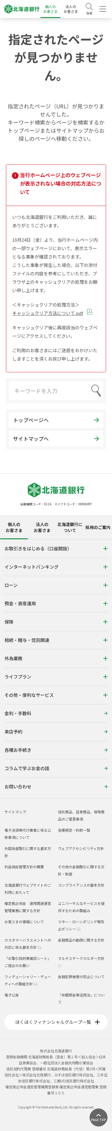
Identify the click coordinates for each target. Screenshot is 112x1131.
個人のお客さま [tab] (14, 527)
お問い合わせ (56, 786)
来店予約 (56, 731)
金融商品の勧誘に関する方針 (81, 939)
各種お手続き (56, 750)
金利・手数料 (56, 713)
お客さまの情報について (24, 921)
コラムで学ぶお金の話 (56, 768)
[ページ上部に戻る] (99, 1117)
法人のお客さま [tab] (42, 527)
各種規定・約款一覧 (74, 830)
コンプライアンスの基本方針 (81, 885)
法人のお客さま (71, 9)
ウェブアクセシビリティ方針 (81, 848)
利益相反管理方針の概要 (24, 866)
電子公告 (11, 994)
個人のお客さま (50, 9)
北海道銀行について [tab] (69, 527)
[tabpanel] (56, 668)
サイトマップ (15, 811)
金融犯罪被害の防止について (81, 976)
